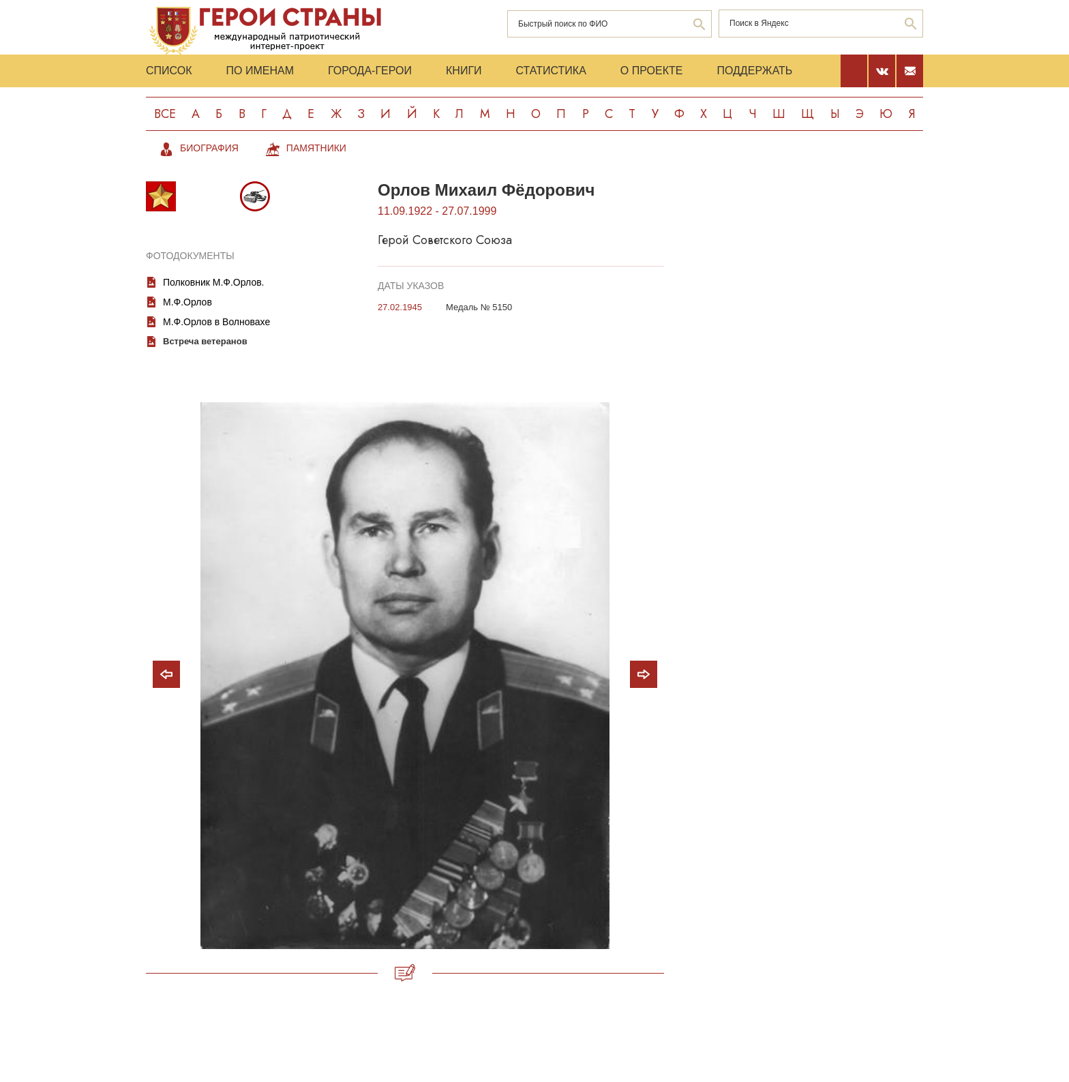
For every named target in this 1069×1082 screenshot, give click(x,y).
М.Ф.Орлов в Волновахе (216, 321)
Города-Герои (370, 70)
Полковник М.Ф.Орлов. (214, 282)
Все (165, 114)
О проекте (651, 70)
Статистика (551, 70)
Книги (464, 70)
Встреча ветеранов (205, 341)
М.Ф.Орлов (187, 302)
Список (169, 70)
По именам (260, 70)
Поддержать (754, 70)
